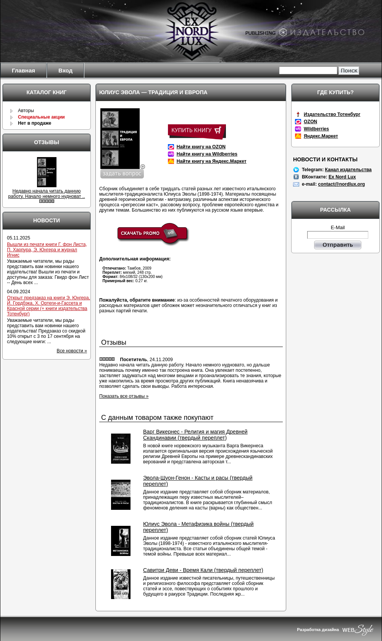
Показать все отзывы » (123, 396)
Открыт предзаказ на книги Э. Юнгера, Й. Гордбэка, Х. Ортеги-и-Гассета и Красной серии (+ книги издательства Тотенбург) (48, 305)
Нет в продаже (34, 123)
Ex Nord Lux (342, 177)
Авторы (26, 110)
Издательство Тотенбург (332, 114)
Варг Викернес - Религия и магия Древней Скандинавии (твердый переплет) (195, 435)
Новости (46, 220)
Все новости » (72, 350)
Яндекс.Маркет (321, 136)
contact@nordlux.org (341, 184)
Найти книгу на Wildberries (207, 154)
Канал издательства (348, 169)
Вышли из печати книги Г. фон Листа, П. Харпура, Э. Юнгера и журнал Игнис (47, 250)
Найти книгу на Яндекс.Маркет (212, 161)
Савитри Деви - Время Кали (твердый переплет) (203, 570)
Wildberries (316, 129)
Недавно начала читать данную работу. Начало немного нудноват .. (46, 193)
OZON (310, 121)
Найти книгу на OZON (201, 146)
